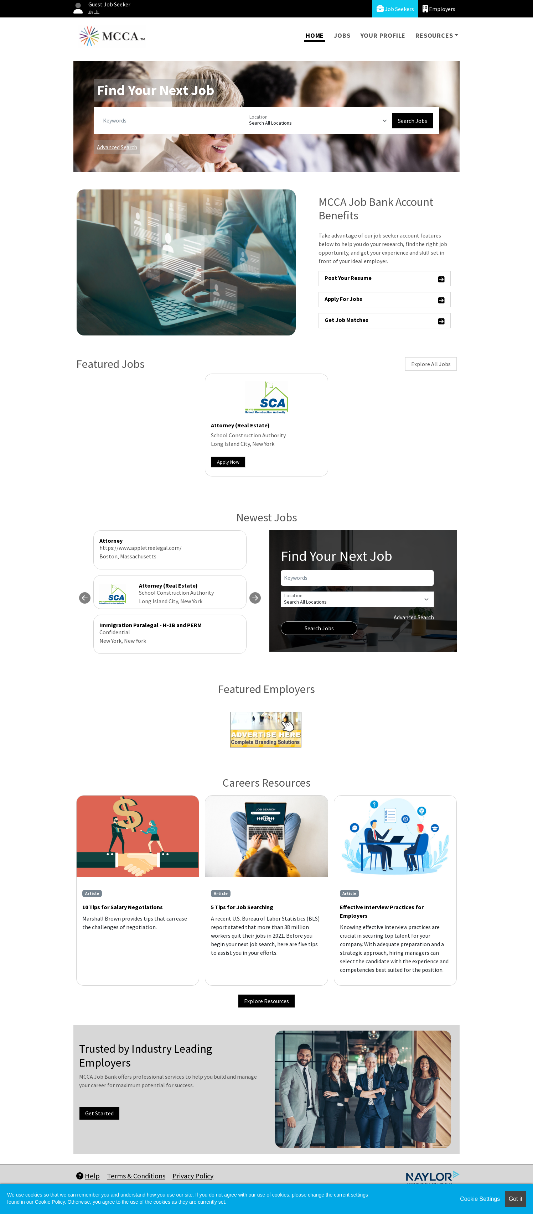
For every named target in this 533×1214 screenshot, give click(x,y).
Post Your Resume (385, 279)
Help (88, 1175)
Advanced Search (117, 147)
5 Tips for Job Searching (242, 907)
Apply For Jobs (385, 300)
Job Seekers (395, 8)
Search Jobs (412, 120)
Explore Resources (266, 1001)
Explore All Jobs (431, 364)
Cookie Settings (480, 1199)
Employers (439, 8)
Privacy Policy (192, 1175)
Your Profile (383, 35)
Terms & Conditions (136, 1175)
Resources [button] (434, 35)
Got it (515, 1199)
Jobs (342, 35)
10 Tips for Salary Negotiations (122, 907)
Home (315, 35)
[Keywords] (173, 121)
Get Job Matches (385, 321)
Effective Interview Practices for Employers (382, 911)
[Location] (319, 121)
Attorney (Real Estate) (240, 425)
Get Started (99, 1113)
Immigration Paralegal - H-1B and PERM (150, 625)
